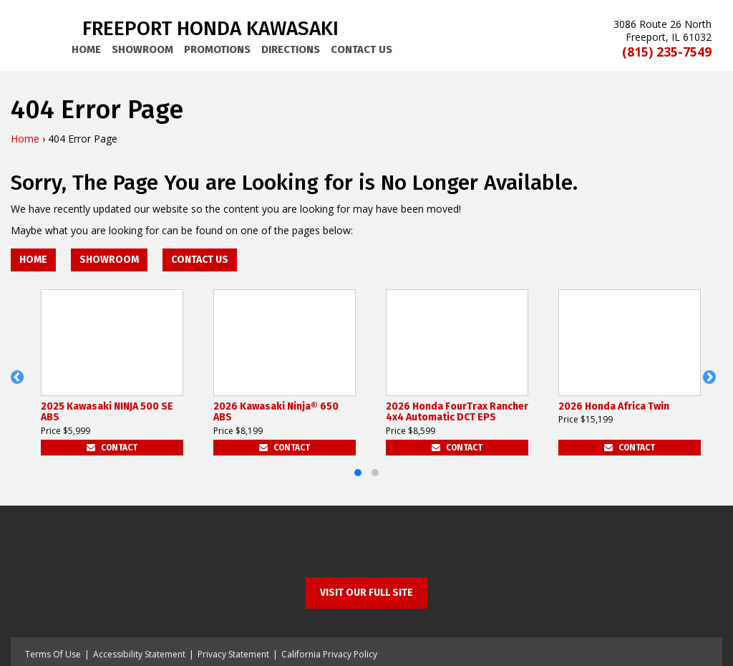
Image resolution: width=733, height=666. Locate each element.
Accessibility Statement (139, 654)
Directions (290, 49)
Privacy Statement (233, 654)
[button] (20, 385)
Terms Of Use (53, 654)
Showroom (142, 49)
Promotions (217, 49)
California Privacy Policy (329, 654)
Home (86, 49)
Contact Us (361, 49)
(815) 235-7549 (667, 52)
